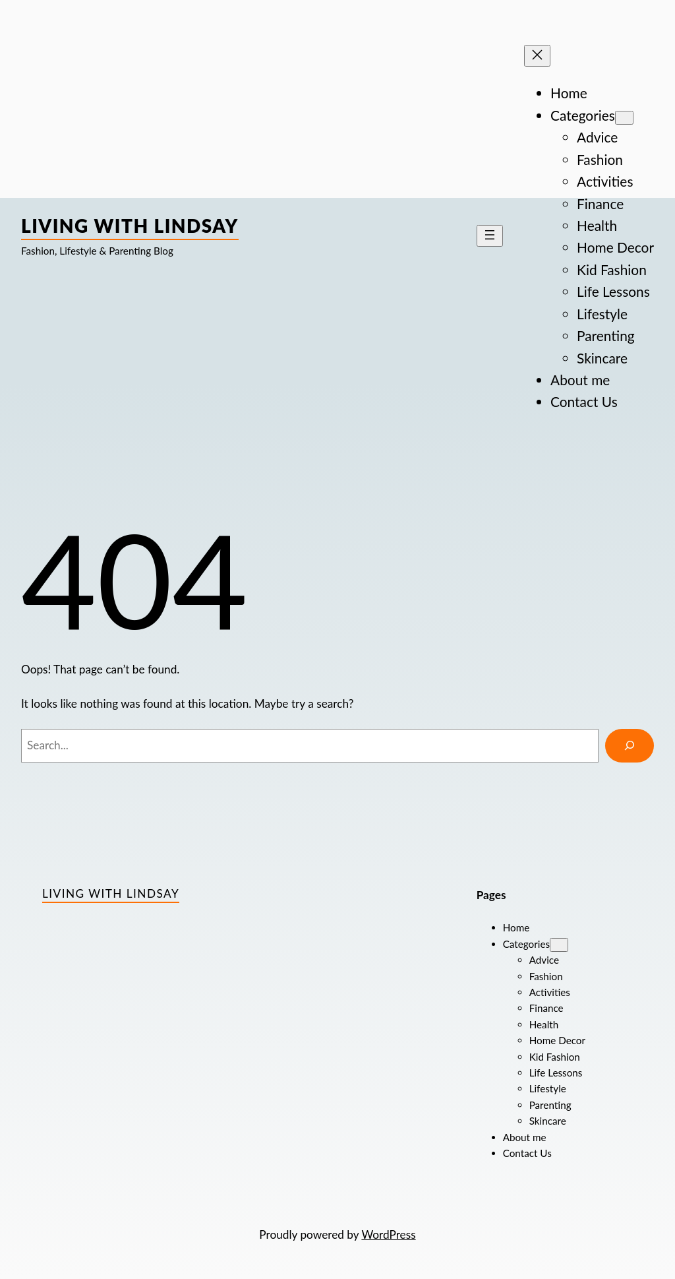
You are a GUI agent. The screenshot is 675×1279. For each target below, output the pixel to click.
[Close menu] (537, 56)
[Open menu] (490, 236)
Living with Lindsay (130, 225)
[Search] (629, 746)
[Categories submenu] (624, 118)
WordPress (388, 1234)
